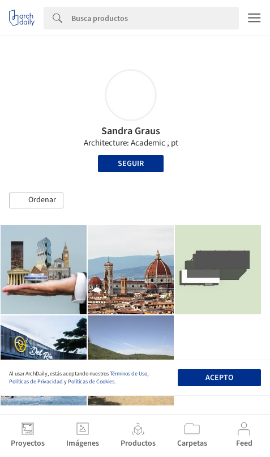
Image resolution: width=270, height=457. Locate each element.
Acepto (219, 377)
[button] (36, 200)
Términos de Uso (128, 374)
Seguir (131, 163)
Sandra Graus (130, 131)
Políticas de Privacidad (36, 382)
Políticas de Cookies (91, 382)
